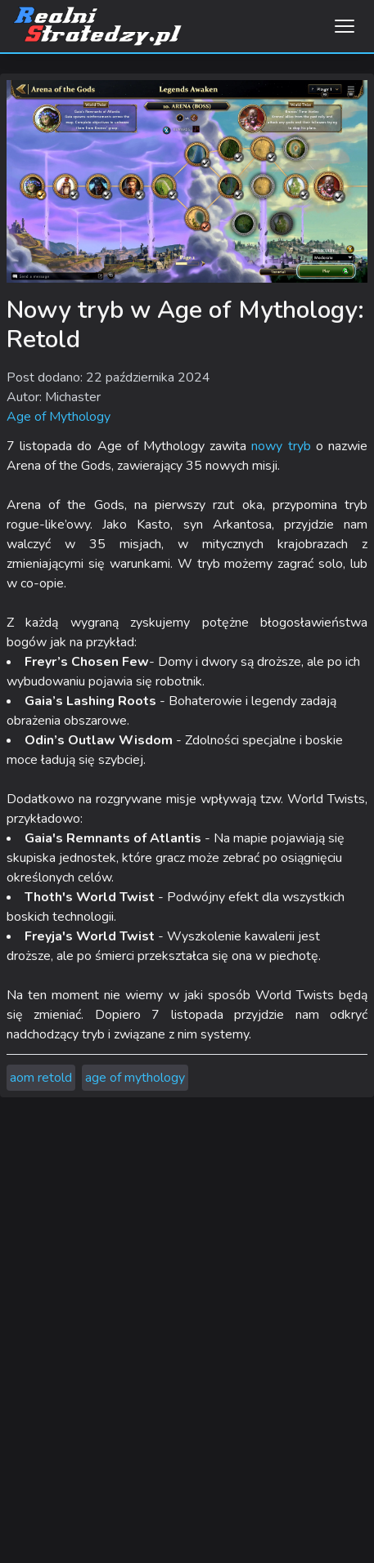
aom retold (41, 1078)
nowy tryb (280, 446)
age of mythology (135, 1078)
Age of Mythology (58, 417)
